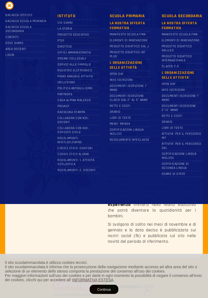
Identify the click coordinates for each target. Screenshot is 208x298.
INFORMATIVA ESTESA (92, 280)
